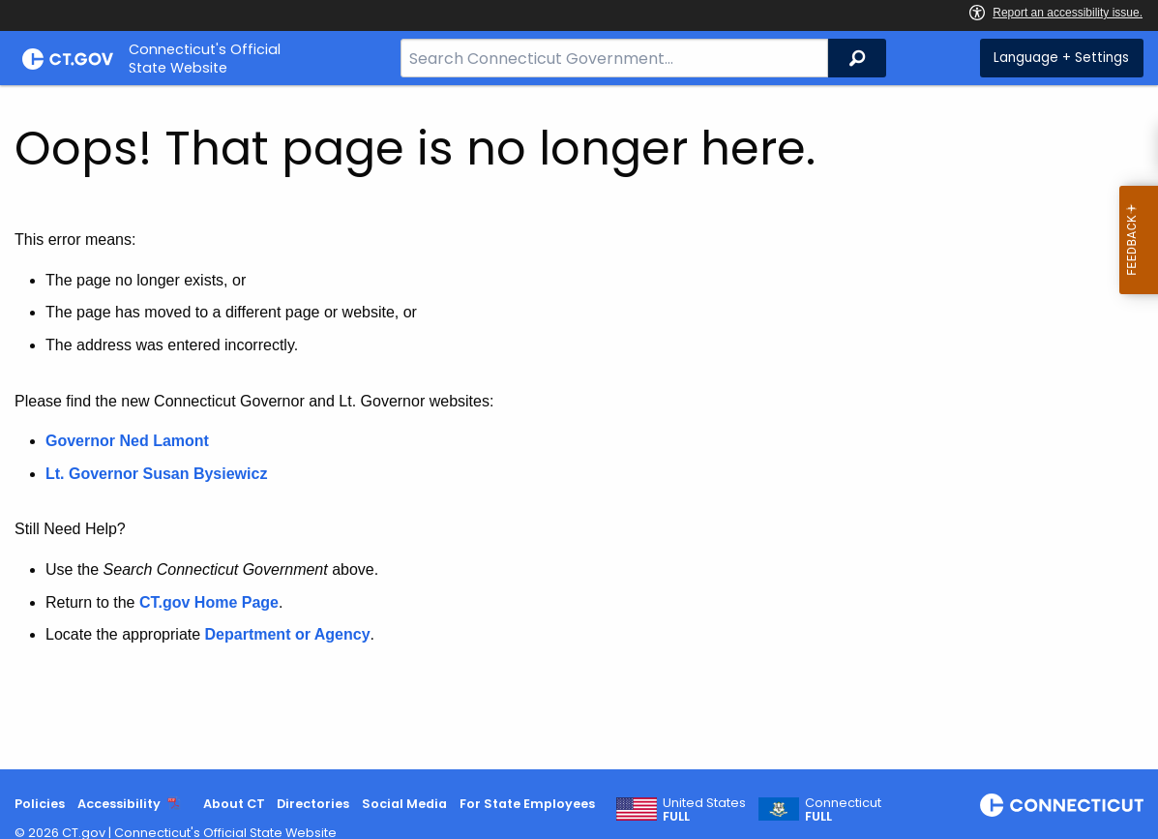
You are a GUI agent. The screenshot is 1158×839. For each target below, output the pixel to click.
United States (704, 810)
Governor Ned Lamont (127, 441)
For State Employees (527, 803)
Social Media (404, 803)
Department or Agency (288, 634)
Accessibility (119, 803)
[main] (579, 427)
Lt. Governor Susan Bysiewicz (158, 473)
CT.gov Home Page (209, 602)
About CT (234, 803)
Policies (40, 803)
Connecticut (843, 810)
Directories (313, 803)
